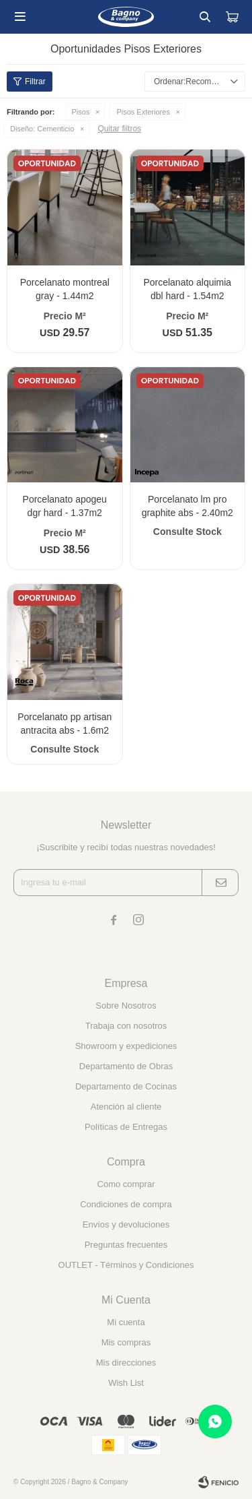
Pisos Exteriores (142, 112)
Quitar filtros (119, 128)
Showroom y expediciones (126, 1046)
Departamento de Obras (126, 1066)
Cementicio (42, 129)
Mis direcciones (126, 1363)
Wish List (126, 1383)
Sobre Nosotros (125, 1005)
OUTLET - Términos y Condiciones (126, 1265)
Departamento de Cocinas (126, 1086)
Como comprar (126, 1184)
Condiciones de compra (126, 1204)
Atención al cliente (126, 1107)
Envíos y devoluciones (126, 1224)
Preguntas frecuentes (126, 1245)
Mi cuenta (125, 1322)
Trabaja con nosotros (126, 1026)
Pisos (81, 112)
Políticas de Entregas (126, 1127)
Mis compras (126, 1342)
